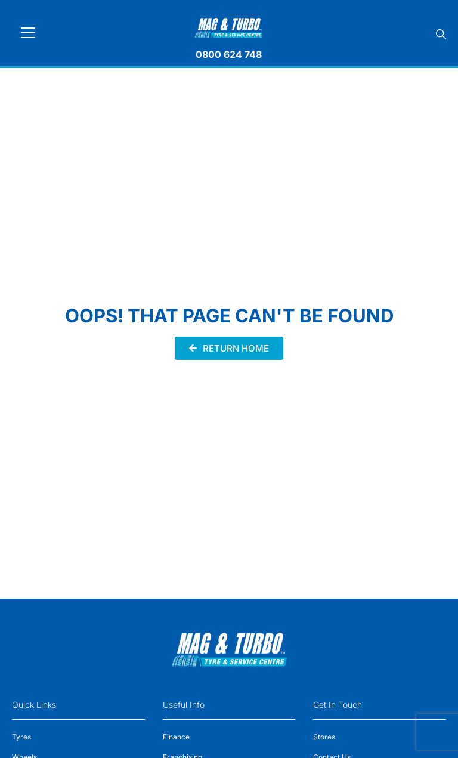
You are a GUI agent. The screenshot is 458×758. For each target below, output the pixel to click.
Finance (176, 736)
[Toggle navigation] (28, 32)
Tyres (21, 736)
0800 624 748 (229, 54)
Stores (324, 736)
